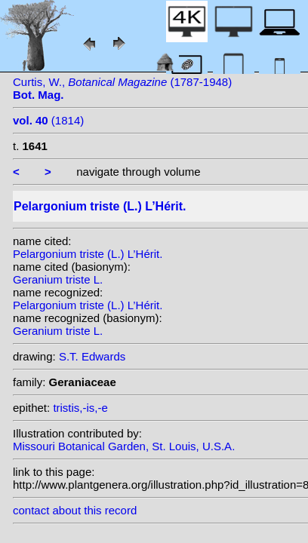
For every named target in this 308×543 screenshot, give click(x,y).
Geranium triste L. (58, 279)
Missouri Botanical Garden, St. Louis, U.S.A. (124, 446)
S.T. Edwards (92, 356)
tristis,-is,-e (80, 407)
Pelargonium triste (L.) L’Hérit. (87, 253)
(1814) (48, 120)
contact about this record (75, 510)
